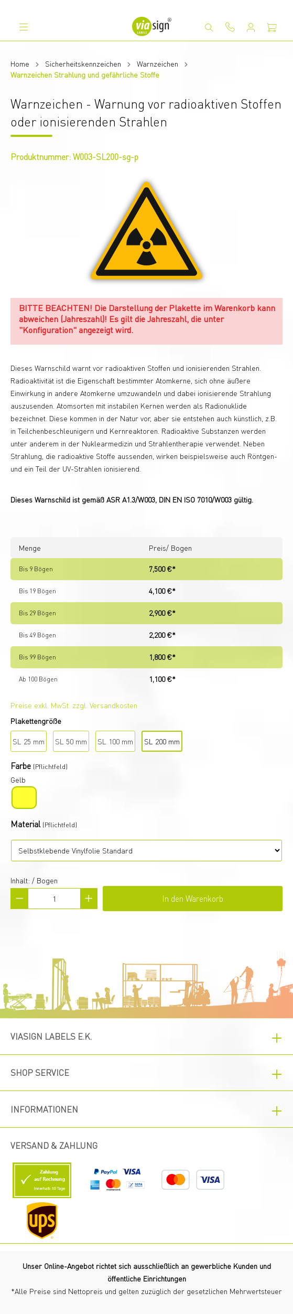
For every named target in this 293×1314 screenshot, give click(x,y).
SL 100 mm (115, 741)
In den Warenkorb (192, 898)
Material (25, 824)
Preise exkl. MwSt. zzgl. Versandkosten (73, 705)
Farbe (20, 766)
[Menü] (23, 27)
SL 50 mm (71, 741)
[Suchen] (209, 27)
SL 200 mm (162, 741)
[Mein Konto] (251, 27)
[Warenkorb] (272, 27)
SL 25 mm (29, 741)
